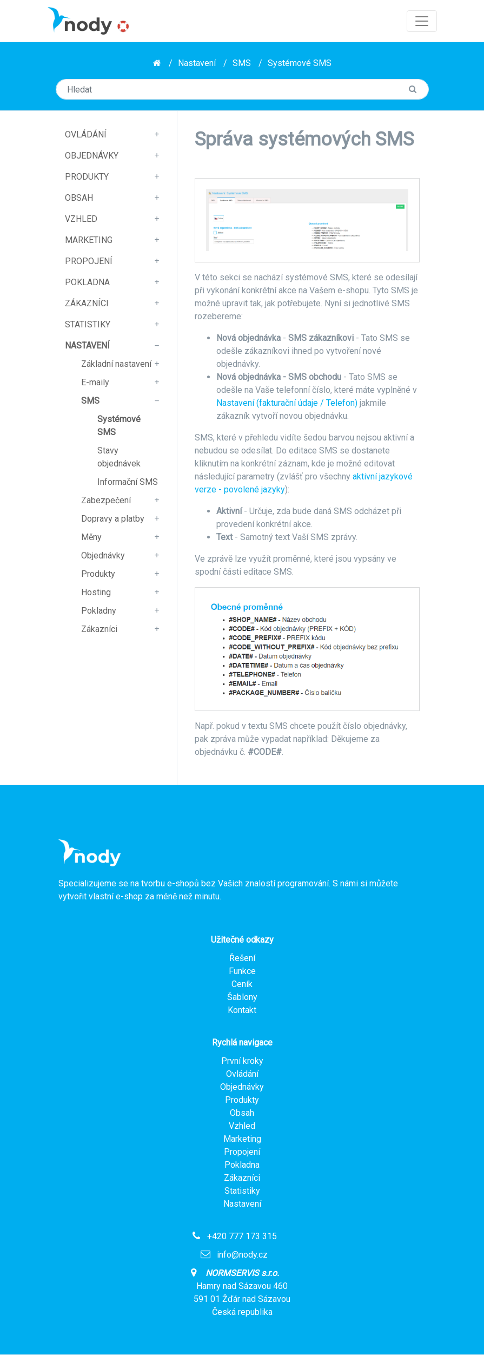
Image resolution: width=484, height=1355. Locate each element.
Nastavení (197, 63)
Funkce (242, 971)
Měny (91, 537)
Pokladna (87, 282)
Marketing (88, 240)
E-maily (95, 382)
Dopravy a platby (112, 519)
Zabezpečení (106, 500)
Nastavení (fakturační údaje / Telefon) (286, 403)
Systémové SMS (299, 63)
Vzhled (81, 219)
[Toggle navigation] (422, 21)
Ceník (242, 984)
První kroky (242, 1061)
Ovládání (86, 134)
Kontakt (242, 1010)
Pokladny (98, 611)
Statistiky (87, 324)
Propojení (88, 261)
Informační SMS (127, 482)
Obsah (79, 198)
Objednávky (91, 155)
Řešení (242, 958)
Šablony (242, 997)
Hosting (96, 592)
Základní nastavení (116, 364)
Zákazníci (87, 303)
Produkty (87, 177)
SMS (242, 63)
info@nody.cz (242, 1254)
